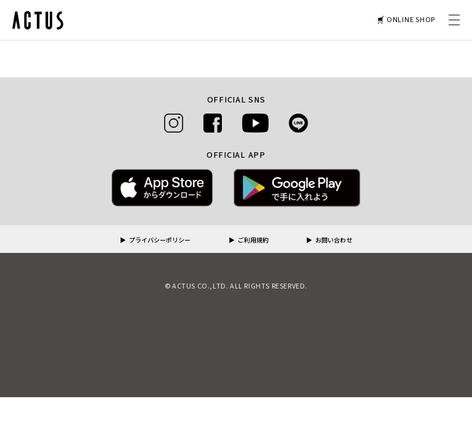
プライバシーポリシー (160, 241)
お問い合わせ (333, 241)
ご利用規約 (253, 241)
